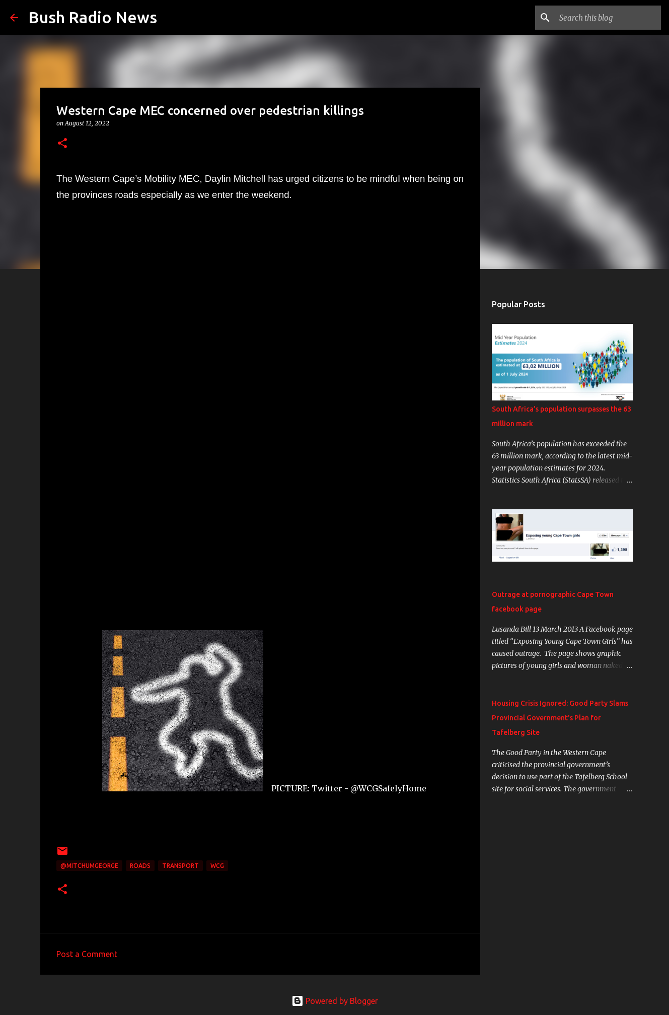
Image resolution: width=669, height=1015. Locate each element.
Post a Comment (86, 954)
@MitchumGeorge (89, 865)
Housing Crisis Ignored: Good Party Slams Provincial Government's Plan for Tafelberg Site (560, 717)
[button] (62, 144)
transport (180, 865)
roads (140, 865)
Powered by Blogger (334, 1000)
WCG (217, 865)
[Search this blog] (608, 18)
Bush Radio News (92, 17)
